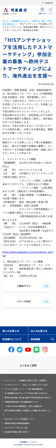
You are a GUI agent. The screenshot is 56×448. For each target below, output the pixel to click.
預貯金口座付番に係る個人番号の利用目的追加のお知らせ (27, 397)
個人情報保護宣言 (35, 389)
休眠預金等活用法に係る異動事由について (21, 402)
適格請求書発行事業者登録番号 (17, 423)
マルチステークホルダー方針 (16, 427)
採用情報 (35, 339)
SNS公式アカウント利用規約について (19, 419)
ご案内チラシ (24, 286)
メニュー (51, 11)
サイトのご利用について (14, 389)
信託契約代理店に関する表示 (16, 432)
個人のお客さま (10, 331)
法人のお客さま (39, 331)
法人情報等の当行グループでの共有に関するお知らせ (25, 393)
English (49, 2)
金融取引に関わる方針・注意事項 (32, 380)
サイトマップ (9, 380)
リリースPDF (24, 301)
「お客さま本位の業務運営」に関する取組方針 (23, 406)
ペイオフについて (11, 384)
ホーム (5, 20)
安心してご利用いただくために (35, 384)
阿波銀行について (20, 20)
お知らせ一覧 (38, 20)
